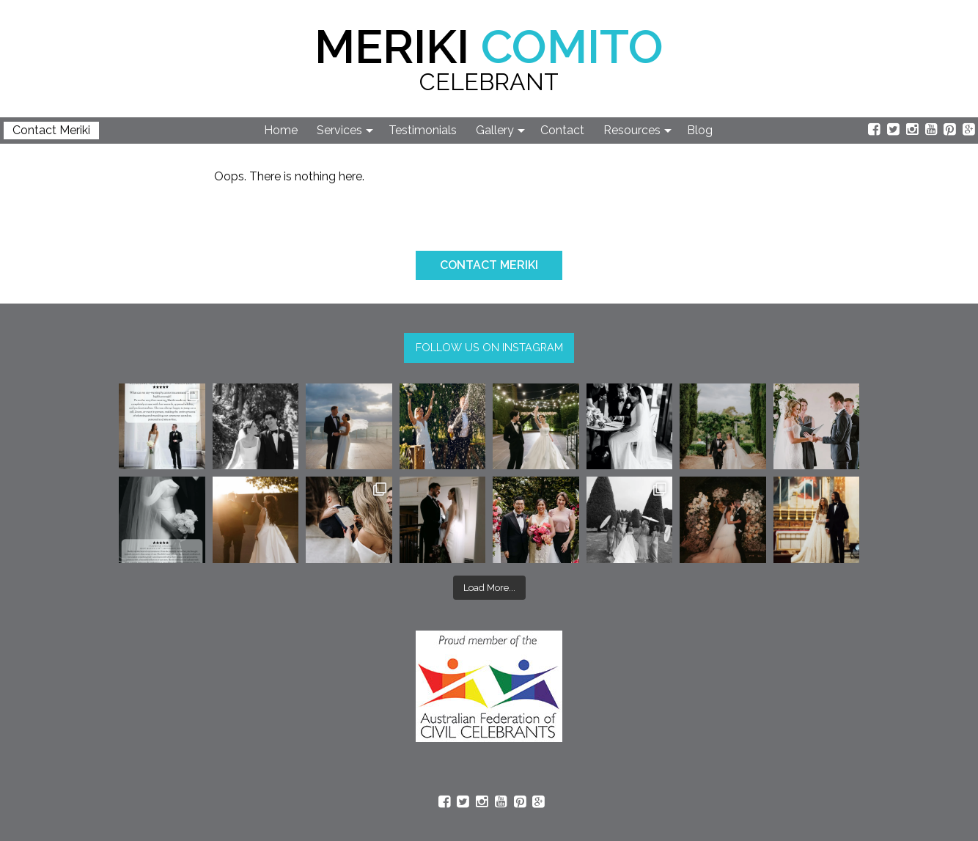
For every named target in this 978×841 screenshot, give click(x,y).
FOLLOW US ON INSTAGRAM (489, 347)
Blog (700, 130)
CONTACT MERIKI (489, 265)
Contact (562, 130)
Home (281, 130)
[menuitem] (281, 130)
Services (339, 130)
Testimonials (423, 130)
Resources (632, 130)
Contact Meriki (51, 130)
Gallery (495, 130)
